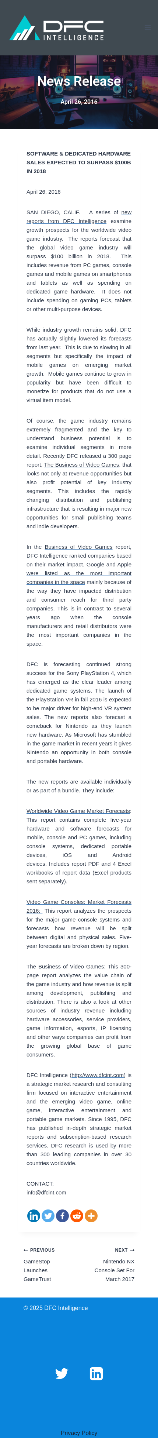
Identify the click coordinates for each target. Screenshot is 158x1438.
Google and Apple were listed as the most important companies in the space (79, 573)
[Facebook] (62, 1215)
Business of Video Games (79, 547)
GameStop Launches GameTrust (49, 1263)
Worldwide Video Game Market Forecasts (78, 811)
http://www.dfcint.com (97, 1075)
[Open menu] (147, 27)
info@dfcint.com (46, 1192)
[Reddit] (76, 1215)
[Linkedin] (33, 1215)
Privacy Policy (79, 1433)
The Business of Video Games (81, 464)
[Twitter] (48, 1215)
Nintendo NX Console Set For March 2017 (110, 1263)
